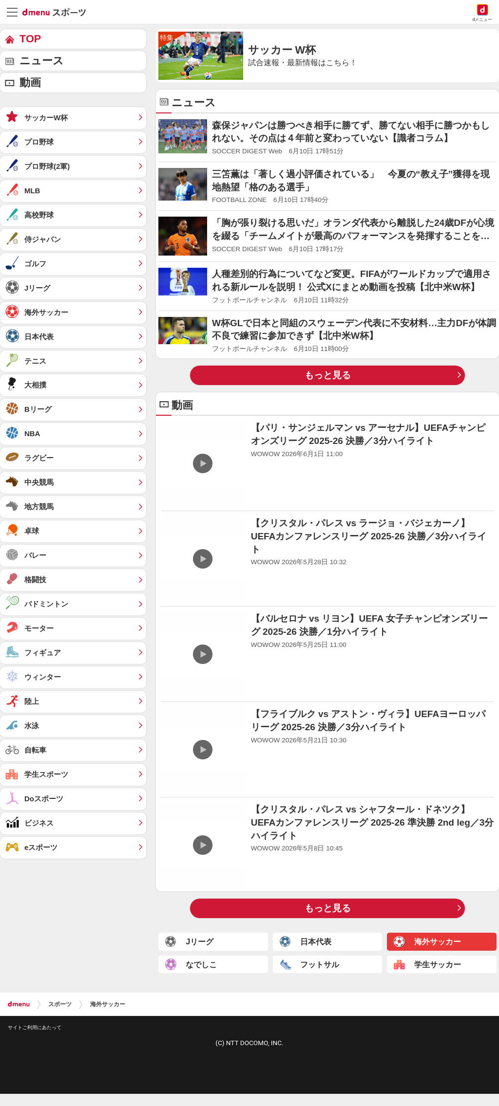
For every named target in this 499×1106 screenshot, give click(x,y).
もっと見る (328, 375)
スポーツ (60, 1004)
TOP (30, 39)
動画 (30, 82)
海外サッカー (107, 1004)
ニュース (41, 61)
